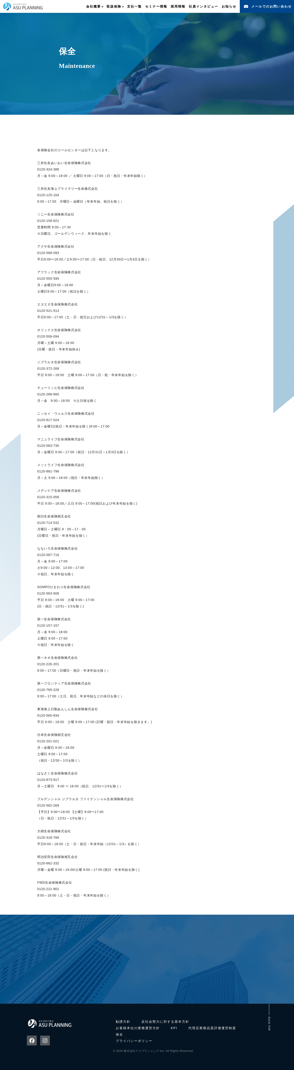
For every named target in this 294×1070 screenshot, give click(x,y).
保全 (119, 1034)
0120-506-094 (48, 336)
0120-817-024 (48, 420)
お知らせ (229, 6)
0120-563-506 (48, 593)
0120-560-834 (48, 715)
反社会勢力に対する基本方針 (165, 1021)
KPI (174, 1028)
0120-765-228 (48, 690)
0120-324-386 (48, 169)
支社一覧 (134, 6)
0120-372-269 (48, 368)
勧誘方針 (123, 1021)
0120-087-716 (48, 555)
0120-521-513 (48, 311)
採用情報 (178, 6)
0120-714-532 (48, 523)
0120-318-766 (48, 837)
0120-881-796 (48, 471)
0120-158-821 (48, 221)
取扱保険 (114, 6)
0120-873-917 (48, 780)
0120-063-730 (48, 445)
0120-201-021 (48, 741)
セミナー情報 (156, 6)
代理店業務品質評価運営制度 (212, 1028)
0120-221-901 (48, 889)
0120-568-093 (48, 253)
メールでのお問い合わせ (271, 6)
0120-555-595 (48, 278)
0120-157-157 (48, 625)
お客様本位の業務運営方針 (138, 1028)
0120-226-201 (48, 664)
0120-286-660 (48, 394)
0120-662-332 (48, 863)
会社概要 (93, 6)
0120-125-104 (48, 195)
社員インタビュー (203, 6)
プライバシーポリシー (134, 1041)
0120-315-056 (48, 497)
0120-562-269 (48, 805)
